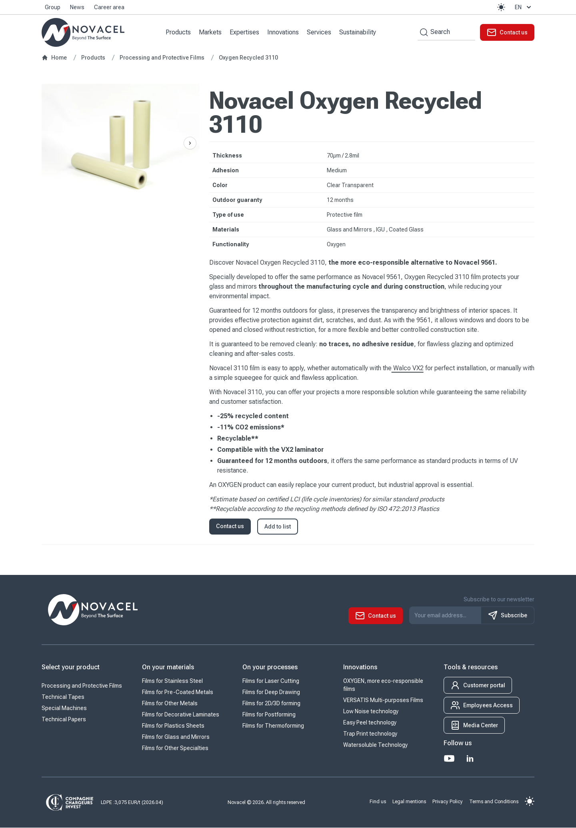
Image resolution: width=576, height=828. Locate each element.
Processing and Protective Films (82, 686)
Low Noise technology (370, 711)
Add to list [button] (277, 527)
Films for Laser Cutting (270, 681)
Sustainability (358, 32)
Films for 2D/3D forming (271, 703)
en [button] (524, 7)
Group (52, 7)
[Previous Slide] (190, 143)
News (77, 7)
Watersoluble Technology (375, 745)
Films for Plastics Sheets (173, 726)
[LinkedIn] (470, 758)
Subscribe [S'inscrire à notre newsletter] (507, 616)
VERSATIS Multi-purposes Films (383, 700)
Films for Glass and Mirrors (176, 737)
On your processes (270, 667)
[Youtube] (449, 758)
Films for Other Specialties (175, 748)
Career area (109, 7)
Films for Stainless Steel (172, 681)
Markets (210, 32)
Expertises (245, 32)
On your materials (168, 667)
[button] (501, 7)
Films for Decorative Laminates (180, 715)
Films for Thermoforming (273, 726)
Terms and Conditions (493, 801)
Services (319, 32)
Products (178, 32)
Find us (378, 801)
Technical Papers (64, 719)
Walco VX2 (408, 368)
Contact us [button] (230, 526)
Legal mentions (409, 801)
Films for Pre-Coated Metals (177, 692)
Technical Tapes (63, 697)
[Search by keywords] (423, 32)
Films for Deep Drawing (271, 692)
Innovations (283, 32)
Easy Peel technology (369, 723)
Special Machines (64, 708)
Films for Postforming (269, 715)
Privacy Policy (447, 801)
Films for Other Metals (170, 703)
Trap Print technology (370, 734)
